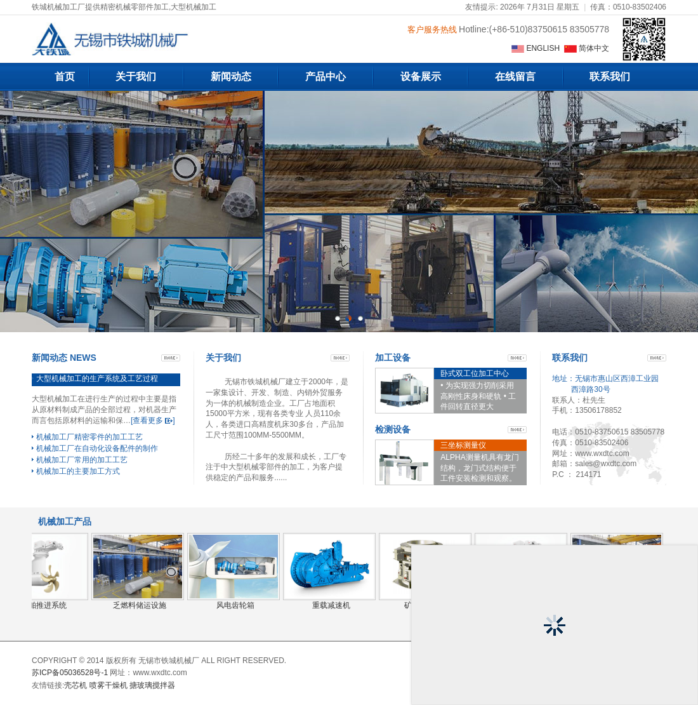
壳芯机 (75, 685)
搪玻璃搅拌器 (152, 685)
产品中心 (325, 76)
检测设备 (393, 429)
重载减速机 (331, 605)
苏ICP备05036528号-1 (70, 672)
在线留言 (515, 76)
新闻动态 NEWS (64, 357)
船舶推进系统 (44, 605)
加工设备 (393, 357)
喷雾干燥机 (108, 685)
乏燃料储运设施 (139, 605)
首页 (65, 76)
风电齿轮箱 (235, 605)
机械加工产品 (64, 521)
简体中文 (586, 48)
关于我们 (135, 76)
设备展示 (420, 76)
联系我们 (609, 76)
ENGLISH (536, 48)
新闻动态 (231, 76)
